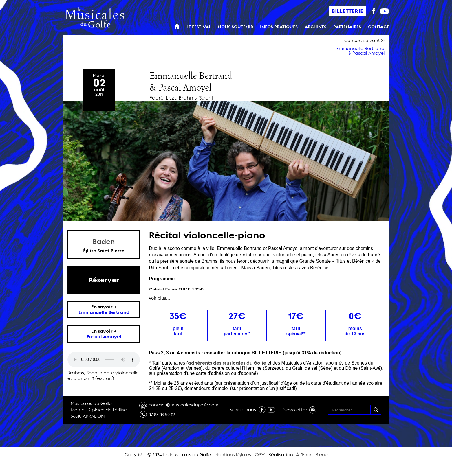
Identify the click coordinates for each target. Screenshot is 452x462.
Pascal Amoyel (104, 336)
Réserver (104, 280)
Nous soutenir (235, 27)
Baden (104, 242)
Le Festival (198, 27)
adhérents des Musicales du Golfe (227, 363)
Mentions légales (233, 454)
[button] (375, 409)
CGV (260, 454)
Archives (315, 27)
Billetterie (347, 11)
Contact (378, 27)
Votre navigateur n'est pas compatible (103, 359)
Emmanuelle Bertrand (103, 312)
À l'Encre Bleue (312, 454)
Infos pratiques (279, 27)
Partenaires (347, 27)
